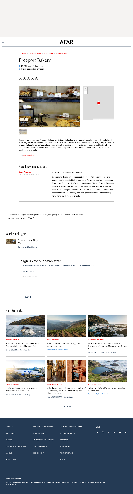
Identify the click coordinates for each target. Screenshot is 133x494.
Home (24, 53)
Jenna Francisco (25, 172)
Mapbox (112, 119)
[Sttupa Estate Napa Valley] (11, 241)
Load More (66, 407)
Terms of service (66, 453)
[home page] (66, 42)
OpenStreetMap (102, 119)
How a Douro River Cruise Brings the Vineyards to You (63, 344)
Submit (28, 297)
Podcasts (64, 440)
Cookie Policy (38, 453)
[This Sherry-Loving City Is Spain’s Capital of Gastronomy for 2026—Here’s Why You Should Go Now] (66, 371)
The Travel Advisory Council (71, 427)
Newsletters (11, 459)
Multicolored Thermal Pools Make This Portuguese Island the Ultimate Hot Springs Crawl (107, 346)
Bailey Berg (27, 350)
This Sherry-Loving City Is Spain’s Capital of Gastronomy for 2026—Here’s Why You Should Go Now (66, 390)
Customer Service (40, 446)
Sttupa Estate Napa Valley (28, 241)
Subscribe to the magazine (43, 427)
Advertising (10, 433)
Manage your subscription (43, 440)
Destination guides (67, 433)
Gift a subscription (40, 433)
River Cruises (53, 340)
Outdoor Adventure (97, 340)
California (48, 53)
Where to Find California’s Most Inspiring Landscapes (106, 389)
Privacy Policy (65, 446)
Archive (9, 453)
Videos (62, 459)
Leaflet (95, 119)
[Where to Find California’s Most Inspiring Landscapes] (107, 371)
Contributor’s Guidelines (16, 446)
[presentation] (38, 287)
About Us (9, 427)
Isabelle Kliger (68, 397)
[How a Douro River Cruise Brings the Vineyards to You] (66, 326)
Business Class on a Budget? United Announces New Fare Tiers (21, 389)
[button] (98, 103)
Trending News (12, 340)
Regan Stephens (111, 352)
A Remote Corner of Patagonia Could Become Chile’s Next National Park (22, 344)
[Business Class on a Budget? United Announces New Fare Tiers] (25, 371)
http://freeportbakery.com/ (32, 69)
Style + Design (94, 384)
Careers (9, 440)
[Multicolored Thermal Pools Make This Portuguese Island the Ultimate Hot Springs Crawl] (107, 326)
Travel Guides (35, 53)
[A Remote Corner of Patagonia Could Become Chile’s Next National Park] (25, 326)
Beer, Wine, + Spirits (56, 384)
